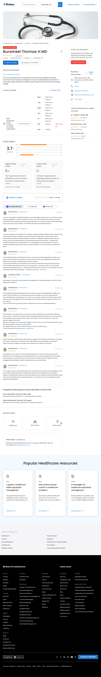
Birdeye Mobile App (9, 648)
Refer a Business (80, 608)
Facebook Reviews (25, 615)
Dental (44, 580)
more (7, 183)
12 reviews (18, 55)
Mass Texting (7, 605)
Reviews (5, 580)
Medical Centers (7, 548)
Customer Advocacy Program (84, 612)
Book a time (64, 586)
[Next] (61, 423)
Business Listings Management (29, 618)
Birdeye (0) (48, 207)
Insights (5, 622)
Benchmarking (7, 625)
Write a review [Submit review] (11, 63)
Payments (6, 608)
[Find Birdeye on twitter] (60, 657)
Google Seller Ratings (9, 589)
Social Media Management (28, 624)
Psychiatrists (51, 545)
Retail (44, 604)
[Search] (60, 4)
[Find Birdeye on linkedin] (64, 657)
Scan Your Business (81, 596)
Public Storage (46, 598)
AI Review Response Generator (84, 590)
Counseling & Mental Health (56, 548)
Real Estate (45, 601)
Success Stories (65, 604)
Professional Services (81, 580)
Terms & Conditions (9, 666)
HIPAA (39, 666)
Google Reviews (24, 608)
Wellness (45, 607)
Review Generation (25, 593)
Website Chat (24, 605)
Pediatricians (6, 545)
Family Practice (52, 536)
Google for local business (27, 587)
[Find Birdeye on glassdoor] (75, 657)
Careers (62, 601)
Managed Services (80, 577)
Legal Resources (65, 613)
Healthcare (18, 43)
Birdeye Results (65, 610)
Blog (61, 592)
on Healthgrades (22, 212)
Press (61, 595)
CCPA (43, 666)
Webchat (6, 596)
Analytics (6, 639)
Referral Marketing (25, 602)
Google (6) (32, 207)
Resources (63, 589)
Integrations (7, 642)
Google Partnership (9, 645)
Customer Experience (26, 621)
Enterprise (23, 580)
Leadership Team (65, 580)
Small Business (24, 577)
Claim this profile (79, 62)
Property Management (49, 595)
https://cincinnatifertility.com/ (84, 95)
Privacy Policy (21, 666)
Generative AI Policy (53, 666)
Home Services (46, 589)
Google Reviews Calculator (83, 587)
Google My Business (26, 612)
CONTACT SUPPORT (88, 657)
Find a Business (80, 599)
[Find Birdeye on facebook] (57, 657)
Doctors (27, 43)
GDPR (34, 666)
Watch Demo (64, 583)
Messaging (6, 616)
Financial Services (47, 583)
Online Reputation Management (30, 596)
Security (28, 666)
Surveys (5, 619)
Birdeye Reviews (65, 607)
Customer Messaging (26, 599)
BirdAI (4, 636)
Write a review (73, 4)
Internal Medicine (7, 542)
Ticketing (6, 628)
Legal (43, 592)
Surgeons (50, 539)
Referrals (5, 583)
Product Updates (65, 598)
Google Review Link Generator (84, 593)
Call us (76, 86)
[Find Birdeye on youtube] (72, 657)
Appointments (7, 602)
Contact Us (63, 616)
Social (5, 599)
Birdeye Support (80, 605)
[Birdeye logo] (9, 4)
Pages (5, 586)
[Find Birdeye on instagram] (68, 657)
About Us (63, 577)
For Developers (79, 602)
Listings (5, 577)
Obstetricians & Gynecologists (57, 542)
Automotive (46, 577)
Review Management (26, 590)
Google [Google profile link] (78, 99)
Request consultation (30, 63)
